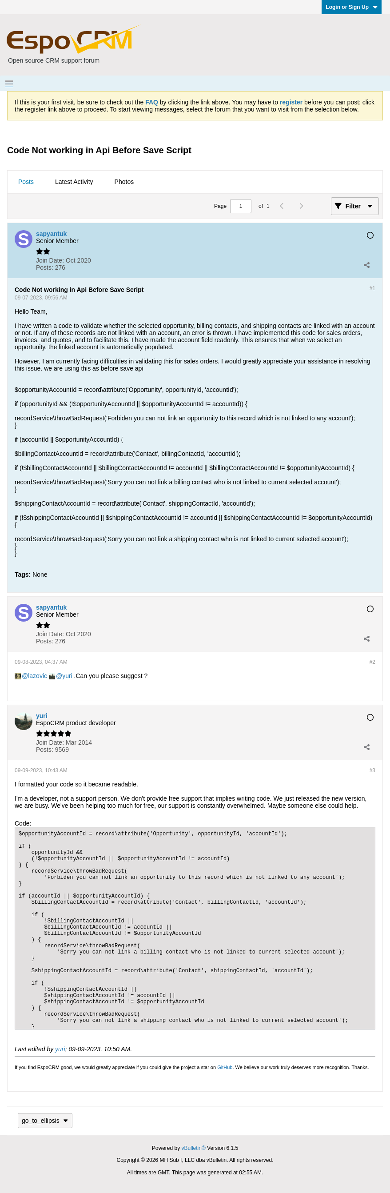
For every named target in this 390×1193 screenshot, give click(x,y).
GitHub (224, 1067)
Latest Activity (74, 181)
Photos (124, 181)
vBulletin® (194, 1148)
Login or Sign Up (352, 7)
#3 (372, 770)
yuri (67, 675)
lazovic (37, 675)
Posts (26, 181)
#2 (372, 662)
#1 (372, 288)
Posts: (44, 267)
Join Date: (50, 260)
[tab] (26, 182)
